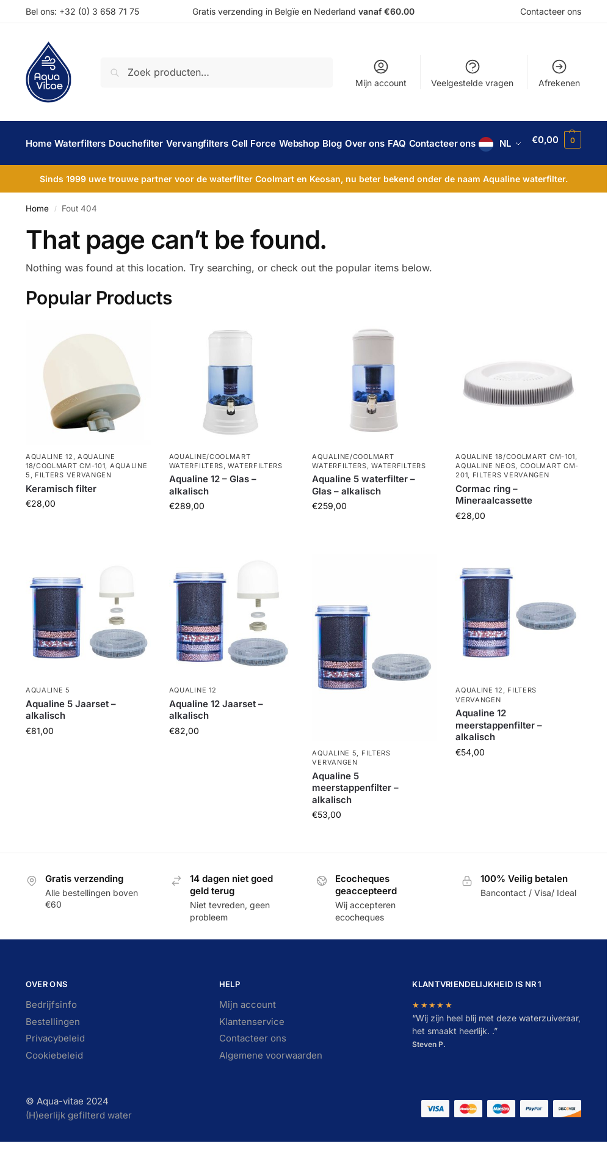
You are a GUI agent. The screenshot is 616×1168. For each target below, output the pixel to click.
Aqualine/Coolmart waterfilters (210, 490)
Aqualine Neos (485, 495)
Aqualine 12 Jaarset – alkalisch (216, 740)
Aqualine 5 (48, 720)
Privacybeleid (55, 1068)
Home (37, 238)
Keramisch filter (61, 518)
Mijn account (381, 73)
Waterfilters (255, 495)
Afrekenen (559, 73)
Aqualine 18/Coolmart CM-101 (70, 490)
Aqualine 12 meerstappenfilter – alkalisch (498, 755)
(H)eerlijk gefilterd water (79, 1145)
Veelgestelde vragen (472, 73)
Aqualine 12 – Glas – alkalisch (212, 515)
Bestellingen (53, 1051)
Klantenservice (251, 1051)
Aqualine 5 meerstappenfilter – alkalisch (355, 817)
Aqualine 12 (49, 486)
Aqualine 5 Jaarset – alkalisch (71, 740)
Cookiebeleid (54, 1085)
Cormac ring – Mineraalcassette (493, 525)
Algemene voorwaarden (270, 1085)
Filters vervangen (73, 505)
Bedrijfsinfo (51, 1034)
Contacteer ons (550, 11)
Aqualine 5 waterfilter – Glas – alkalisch (363, 515)
